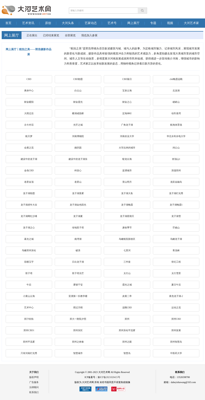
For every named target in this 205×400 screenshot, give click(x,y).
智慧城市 (78, 353)
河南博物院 (78, 136)
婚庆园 (77, 147)
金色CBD (29, 170)
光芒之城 (78, 125)
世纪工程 (176, 262)
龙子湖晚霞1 (176, 205)
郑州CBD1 (29, 330)
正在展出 (32, 35)
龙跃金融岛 (176, 182)
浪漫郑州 (176, 170)
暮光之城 (29, 239)
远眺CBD (127, 307)
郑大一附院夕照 (78, 319)
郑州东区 (78, 330)
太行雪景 (176, 273)
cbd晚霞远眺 (176, 79)
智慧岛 (127, 353)
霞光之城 (127, 284)
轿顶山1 (176, 159)
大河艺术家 (191, 23)
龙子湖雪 (176, 216)
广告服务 (34, 382)
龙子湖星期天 (127, 216)
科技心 (77, 170)
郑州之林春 (78, 342)
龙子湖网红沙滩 (29, 216)
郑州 (127, 319)
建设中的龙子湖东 (78, 159)
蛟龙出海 (127, 159)
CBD (29, 79)
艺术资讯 (28, 23)
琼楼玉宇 (29, 262)
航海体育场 (176, 125)
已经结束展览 (51, 35)
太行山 (127, 273)
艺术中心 (29, 307)
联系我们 (34, 392)
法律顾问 (34, 387)
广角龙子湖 (127, 125)
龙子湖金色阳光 (78, 205)
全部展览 (70, 35)
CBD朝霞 (78, 79)
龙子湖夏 (78, 216)
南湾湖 (77, 239)
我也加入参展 (89, 35)
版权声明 (34, 377)
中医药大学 (176, 353)
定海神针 (127, 113)
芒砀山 (176, 227)
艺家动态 (91, 23)
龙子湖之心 (29, 227)
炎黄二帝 (127, 296)
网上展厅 (133, 23)
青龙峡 (176, 250)
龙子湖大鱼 (127, 193)
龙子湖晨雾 (78, 193)
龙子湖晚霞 (127, 205)
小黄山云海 (29, 296)
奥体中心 (29, 90)
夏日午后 (176, 284)
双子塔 (28, 273)
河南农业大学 (127, 136)
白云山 (77, 90)
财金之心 (127, 102)
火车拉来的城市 (127, 147)
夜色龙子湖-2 (176, 296)
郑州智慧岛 (176, 342)
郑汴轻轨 (29, 319)
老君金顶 (29, 182)
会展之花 (29, 147)
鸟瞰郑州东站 (29, 250)
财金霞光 (78, 102)
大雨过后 (29, 113)
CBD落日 (127, 79)
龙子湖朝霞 (29, 193)
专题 (153, 23)
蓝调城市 (127, 170)
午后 (29, 284)
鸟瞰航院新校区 (127, 239)
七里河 (127, 250)
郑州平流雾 (29, 342)
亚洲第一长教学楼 (78, 296)
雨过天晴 (78, 307)
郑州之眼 (127, 342)
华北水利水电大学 (176, 136)
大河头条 (68, 23)
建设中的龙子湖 (29, 159)
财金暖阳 (29, 102)
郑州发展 (176, 330)
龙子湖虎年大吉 (29, 205)
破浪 (78, 250)
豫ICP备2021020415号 (109, 377)
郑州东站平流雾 (127, 330)
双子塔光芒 (78, 273)
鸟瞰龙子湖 (176, 239)
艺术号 (112, 23)
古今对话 (29, 125)
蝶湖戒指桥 (78, 113)
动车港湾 (176, 113)
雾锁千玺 (78, 284)
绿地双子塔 (78, 227)
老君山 (77, 182)
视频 (170, 23)
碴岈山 (176, 102)
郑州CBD (176, 319)
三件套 (127, 262)
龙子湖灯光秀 (176, 193)
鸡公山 (176, 147)
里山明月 (127, 182)
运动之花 (176, 307)
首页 (8, 23)
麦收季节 (127, 227)
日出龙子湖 (78, 262)
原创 (48, 23)
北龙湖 (176, 90)
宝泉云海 (127, 90)
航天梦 (28, 136)
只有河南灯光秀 (29, 353)
